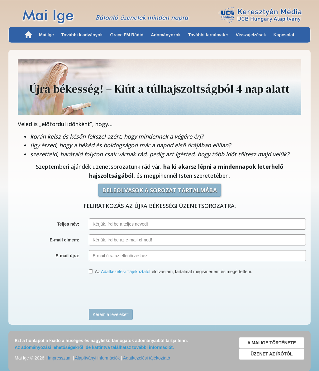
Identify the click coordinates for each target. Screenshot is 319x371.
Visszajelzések (251, 34)
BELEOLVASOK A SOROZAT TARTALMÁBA (159, 190)
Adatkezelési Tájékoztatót (125, 271)
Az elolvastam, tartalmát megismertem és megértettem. (171, 271)
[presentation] (136, 292)
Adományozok (166, 34)
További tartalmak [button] (208, 34)
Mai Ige (48, 15)
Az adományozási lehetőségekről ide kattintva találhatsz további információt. (94, 347)
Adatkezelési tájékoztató (146, 357)
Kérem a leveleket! (111, 314)
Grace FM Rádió (127, 34)
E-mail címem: (64, 239)
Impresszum (60, 357)
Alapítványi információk (97, 357)
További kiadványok (82, 34)
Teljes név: (68, 224)
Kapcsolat (284, 34)
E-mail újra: (67, 255)
